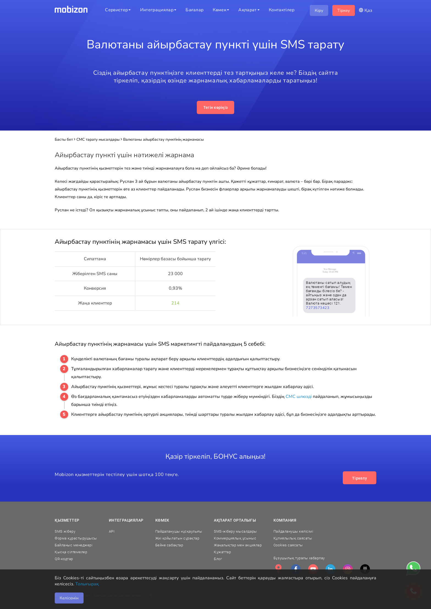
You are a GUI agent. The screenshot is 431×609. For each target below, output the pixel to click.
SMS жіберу (65, 531)
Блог (218, 559)
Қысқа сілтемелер (71, 552)
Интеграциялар (126, 520)
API (112, 531)
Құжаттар (222, 552)
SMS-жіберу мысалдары (235, 531)
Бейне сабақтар (169, 545)
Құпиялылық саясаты (292, 538)
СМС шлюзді (299, 397)
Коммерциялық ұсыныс (235, 538)
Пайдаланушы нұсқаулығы (178, 531)
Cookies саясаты (288, 545)
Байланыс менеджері (73, 545)
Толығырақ (87, 584)
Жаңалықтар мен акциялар (238, 545)
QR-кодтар (64, 559)
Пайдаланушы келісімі (293, 531)
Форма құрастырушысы (76, 538)
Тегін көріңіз (215, 107)
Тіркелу (359, 478)
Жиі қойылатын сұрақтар (177, 538)
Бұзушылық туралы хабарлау (299, 558)
